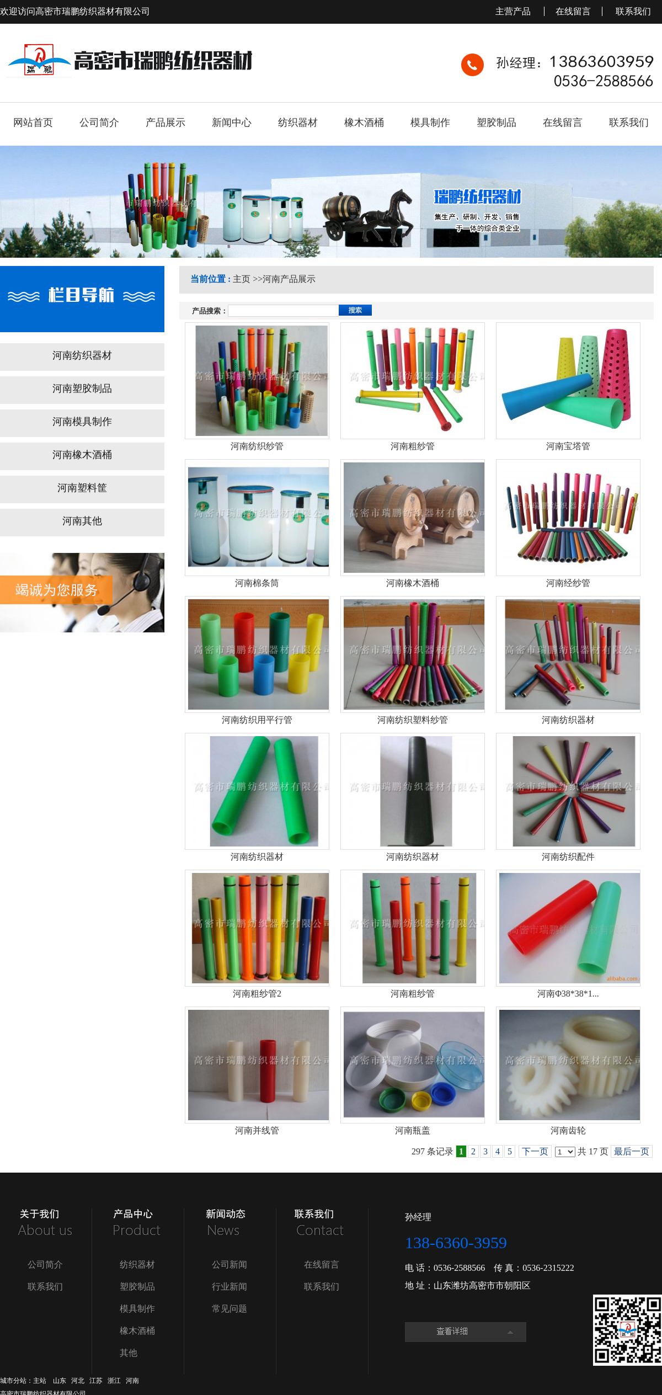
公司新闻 (229, 1264)
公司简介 (45, 1264)
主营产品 (514, 11)
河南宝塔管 (568, 446)
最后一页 (631, 1151)
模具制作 (137, 1308)
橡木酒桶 (137, 1330)
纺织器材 (137, 1264)
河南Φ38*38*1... (568, 993)
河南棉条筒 (257, 583)
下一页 (535, 1151)
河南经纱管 (568, 583)
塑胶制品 (137, 1286)
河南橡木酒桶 (412, 583)
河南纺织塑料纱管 (412, 720)
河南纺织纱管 (257, 446)
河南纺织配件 (568, 856)
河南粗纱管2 (257, 993)
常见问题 (229, 1308)
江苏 (96, 1381)
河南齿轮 (568, 1130)
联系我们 (633, 11)
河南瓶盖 (412, 1130)
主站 (39, 1381)
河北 (77, 1381)
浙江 (114, 1381)
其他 (128, 1352)
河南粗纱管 (413, 446)
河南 (132, 1381)
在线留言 (573, 11)
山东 (59, 1381)
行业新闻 (229, 1286)
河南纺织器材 (568, 720)
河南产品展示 (289, 279)
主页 (241, 279)
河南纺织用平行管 (257, 720)
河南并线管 (257, 1130)
